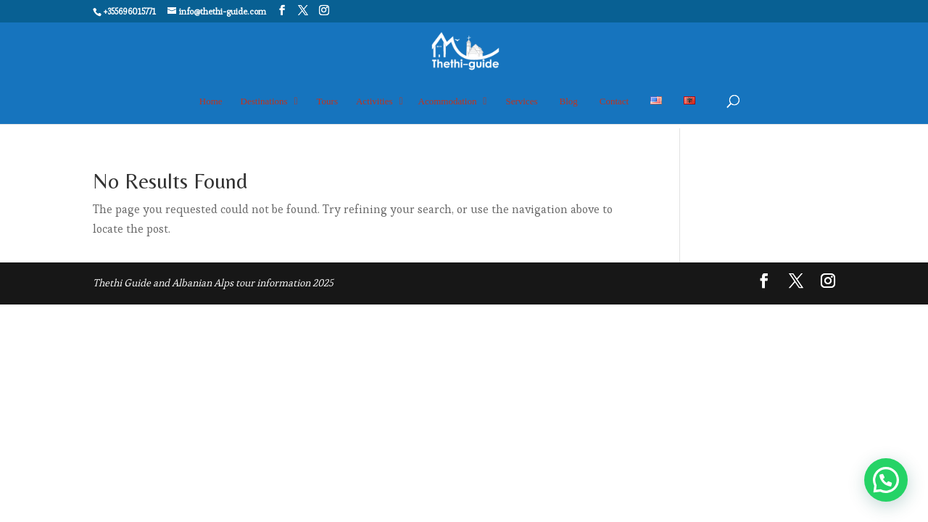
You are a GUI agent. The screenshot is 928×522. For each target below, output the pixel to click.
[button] (886, 480)
